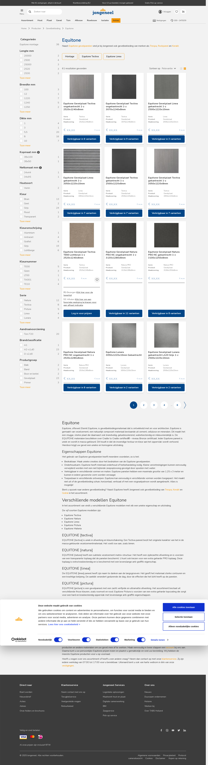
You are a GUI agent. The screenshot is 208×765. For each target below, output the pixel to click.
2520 (27, 68)
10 (25, 140)
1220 (27, 98)
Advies (23, 706)
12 (25, 93)
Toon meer (25, 78)
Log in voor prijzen (82, 313)
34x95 (28, 176)
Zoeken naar (30, 12)
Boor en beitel (31, 373)
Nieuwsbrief (25, 696)
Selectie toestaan (184, 736)
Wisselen (182, 68)
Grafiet (27, 241)
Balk (26, 365)
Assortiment (27, 20)
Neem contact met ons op (73, 692)
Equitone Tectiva (90, 56)
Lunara (27, 317)
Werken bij (149, 706)
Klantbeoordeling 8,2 (81, 3)
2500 (27, 60)
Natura (27, 300)
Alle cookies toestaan (183, 726)
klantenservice (169, 659)
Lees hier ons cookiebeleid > (64, 743)
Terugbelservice (68, 696)
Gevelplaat (29, 378)
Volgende (185, 405)
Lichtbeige (29, 250)
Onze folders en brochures (32, 710)
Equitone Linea (113, 56)
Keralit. (175, 46)
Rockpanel (163, 46)
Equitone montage (29, 44)
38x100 (28, 157)
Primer (27, 382)
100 (26, 89)
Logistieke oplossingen (113, 692)
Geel (26, 203)
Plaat (49, 20)
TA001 (27, 279)
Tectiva (27, 304)
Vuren (27, 188)
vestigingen (68, 665)
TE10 (27, 284)
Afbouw (79, 20)
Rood (27, 212)
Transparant (30, 216)
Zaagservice (108, 710)
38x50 (28, 161)
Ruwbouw (92, 20)
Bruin (26, 199)
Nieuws (148, 692)
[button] (22, 11)
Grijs (26, 207)
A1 (26, 345)
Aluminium (29, 232)
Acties (116, 20)
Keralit (176, 489)
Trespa (153, 46)
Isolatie (105, 20)
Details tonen (158, 759)
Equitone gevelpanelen (80, 46)
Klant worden (26, 692)
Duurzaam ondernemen (155, 696)
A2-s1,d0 (29, 349)
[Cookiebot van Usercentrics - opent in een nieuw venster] (19, 759)
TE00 (27, 266)
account (170, 647)
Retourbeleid (67, 706)
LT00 (26, 275)
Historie (148, 701)
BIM (104, 706)
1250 (27, 107)
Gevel (59, 20)
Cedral (65, 493)
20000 (27, 55)
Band (26, 369)
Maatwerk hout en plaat (114, 696)
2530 (27, 73)
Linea (26, 313)
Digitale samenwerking (113, 701)
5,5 (25, 132)
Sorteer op (154, 68)
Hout (40, 20)
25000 (27, 64)
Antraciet (28, 237)
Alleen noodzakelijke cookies (183, 746)
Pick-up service (110, 715)
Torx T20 (29, 334)
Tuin (68, 20)
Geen (26, 270)
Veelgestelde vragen (71, 701)
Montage (69, 56)
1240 (27, 102)
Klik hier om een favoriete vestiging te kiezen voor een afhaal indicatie (79, 302)
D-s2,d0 (28, 353)
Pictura (27, 309)
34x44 (28, 172)
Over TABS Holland (154, 710)
